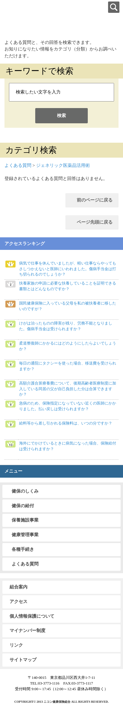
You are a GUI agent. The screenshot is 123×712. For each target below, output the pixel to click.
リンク (16, 645)
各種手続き (23, 549)
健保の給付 (23, 505)
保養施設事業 (25, 520)
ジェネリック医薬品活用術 (63, 165)
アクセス (18, 601)
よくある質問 (17, 165)
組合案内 (18, 587)
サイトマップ (23, 659)
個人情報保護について (32, 616)
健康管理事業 (25, 534)
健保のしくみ (25, 491)
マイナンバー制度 (27, 630)
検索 (61, 115)
